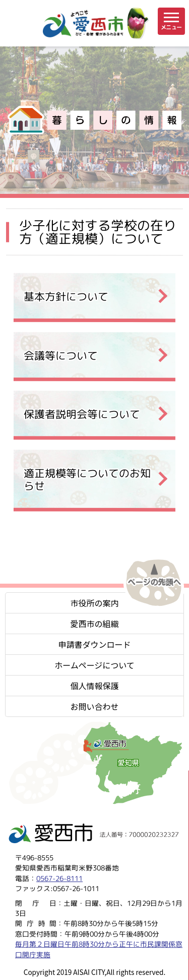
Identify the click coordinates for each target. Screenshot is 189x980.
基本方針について (66, 296)
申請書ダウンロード (94, 644)
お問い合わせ (94, 706)
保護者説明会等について (82, 414)
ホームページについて (94, 665)
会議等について (61, 355)
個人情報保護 (94, 686)
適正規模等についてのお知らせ (87, 479)
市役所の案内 (94, 603)
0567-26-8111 (59, 878)
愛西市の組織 (94, 623)
